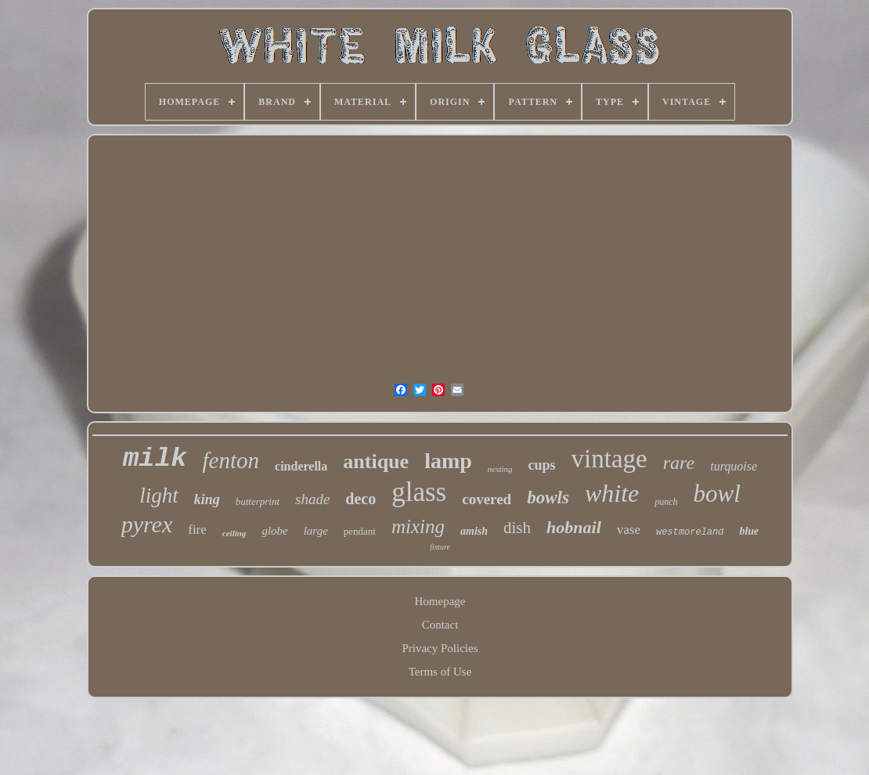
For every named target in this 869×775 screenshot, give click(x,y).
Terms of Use (440, 671)
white (612, 493)
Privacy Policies (440, 648)
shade (312, 499)
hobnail (573, 527)
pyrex (147, 524)
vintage (609, 459)
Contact (440, 624)
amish (474, 531)
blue (749, 531)
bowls (548, 497)
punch (665, 501)
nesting (500, 469)
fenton (231, 460)
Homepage (440, 601)
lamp (448, 461)
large (316, 530)
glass (418, 492)
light (158, 495)
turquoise (733, 466)
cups (542, 465)
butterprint (257, 501)
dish (517, 527)
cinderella (301, 466)
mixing (418, 526)
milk (155, 459)
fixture (440, 546)
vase (628, 529)
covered (486, 499)
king (207, 499)
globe (274, 530)
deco (360, 498)
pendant (360, 531)
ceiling (234, 533)
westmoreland (689, 532)
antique (376, 461)
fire (197, 529)
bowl (717, 493)
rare (678, 462)
